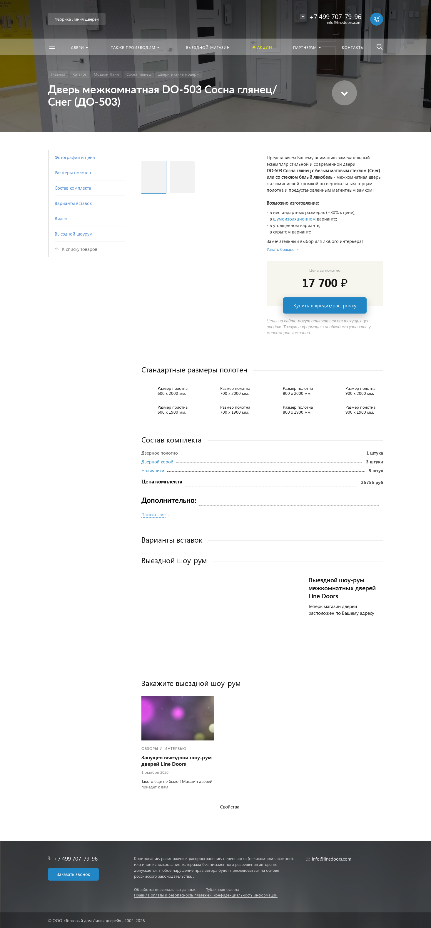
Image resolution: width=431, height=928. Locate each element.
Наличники (152, 470)
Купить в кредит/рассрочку (324, 305)
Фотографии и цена (75, 157)
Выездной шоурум (74, 234)
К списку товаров (79, 249)
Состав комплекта (73, 188)
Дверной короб (157, 462)
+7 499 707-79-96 (76, 858)
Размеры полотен (73, 172)
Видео (61, 218)
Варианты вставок (73, 203)
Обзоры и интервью (163, 748)
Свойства (229, 806)
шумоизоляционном (294, 219)
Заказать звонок (73, 874)
